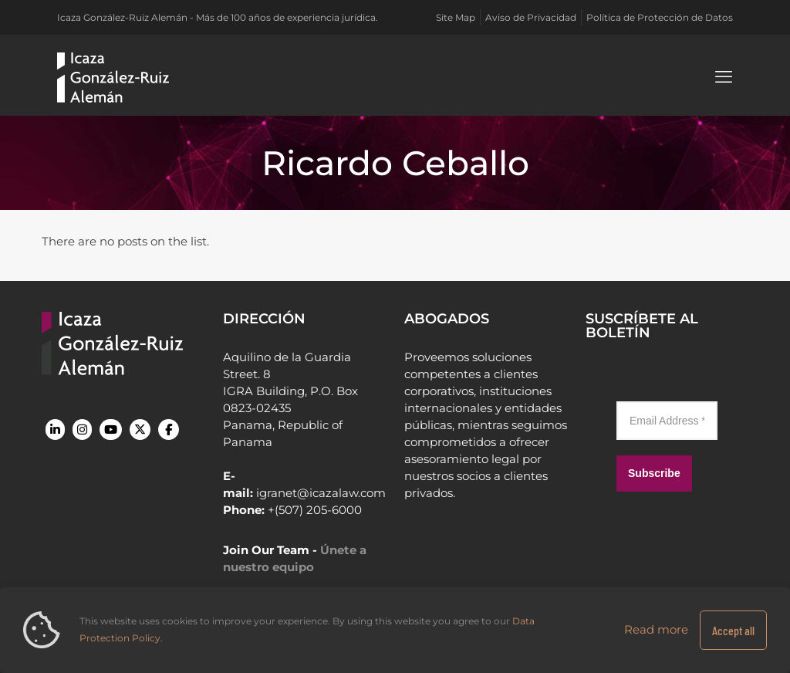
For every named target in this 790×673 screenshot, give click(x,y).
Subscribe (654, 473)
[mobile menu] (724, 77)
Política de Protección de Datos (659, 17)
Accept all (733, 630)
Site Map (455, 17)
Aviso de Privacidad (530, 17)
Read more (656, 629)
